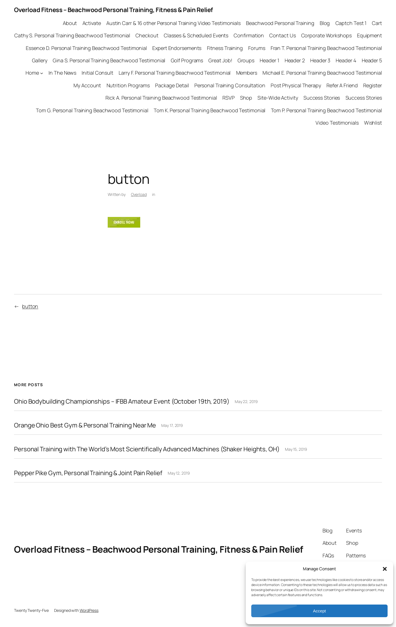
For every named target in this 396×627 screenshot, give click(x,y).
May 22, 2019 (246, 401)
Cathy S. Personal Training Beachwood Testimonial (72, 35)
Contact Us (282, 35)
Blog (325, 23)
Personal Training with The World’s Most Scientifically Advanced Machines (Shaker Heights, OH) (147, 449)
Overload (139, 194)
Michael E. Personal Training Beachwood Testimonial (322, 72)
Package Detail (172, 85)
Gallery (39, 60)
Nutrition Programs (128, 85)
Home (32, 72)
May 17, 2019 (172, 425)
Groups (246, 60)
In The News (62, 72)
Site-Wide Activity (277, 97)
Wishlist (373, 122)
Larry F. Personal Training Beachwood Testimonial (175, 72)
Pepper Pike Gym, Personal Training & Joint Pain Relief (88, 473)
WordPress (89, 610)
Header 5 (372, 60)
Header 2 (295, 60)
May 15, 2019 (296, 449)
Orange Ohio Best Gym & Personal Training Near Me (85, 425)
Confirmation (249, 35)
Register (372, 85)
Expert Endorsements (176, 48)
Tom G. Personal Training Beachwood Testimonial (92, 110)
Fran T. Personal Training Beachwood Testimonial (326, 48)
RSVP (228, 97)
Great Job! (220, 60)
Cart (377, 23)
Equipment (369, 35)
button (30, 306)
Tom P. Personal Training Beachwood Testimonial (326, 110)
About (70, 23)
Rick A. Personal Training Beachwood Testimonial (161, 97)
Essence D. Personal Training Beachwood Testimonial (86, 48)
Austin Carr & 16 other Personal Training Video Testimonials (173, 23)
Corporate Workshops (326, 35)
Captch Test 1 (351, 23)
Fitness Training (225, 48)
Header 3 (320, 60)
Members (246, 72)
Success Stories (321, 97)
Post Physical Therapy (296, 85)
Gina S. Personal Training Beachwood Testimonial (109, 60)
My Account (87, 85)
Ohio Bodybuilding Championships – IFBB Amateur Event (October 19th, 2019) (121, 401)
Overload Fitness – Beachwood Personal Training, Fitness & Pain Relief (113, 10)
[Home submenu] (41, 73)
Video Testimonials (337, 122)
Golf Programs (187, 60)
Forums (256, 48)
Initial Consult (97, 72)
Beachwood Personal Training (280, 23)
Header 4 (346, 60)
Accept (319, 610)
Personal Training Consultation (229, 85)
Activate (91, 23)
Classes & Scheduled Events (196, 35)
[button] (385, 569)
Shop (246, 97)
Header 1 (269, 60)
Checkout (146, 35)
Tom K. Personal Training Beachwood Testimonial (209, 110)
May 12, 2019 (179, 473)
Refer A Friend (342, 85)
